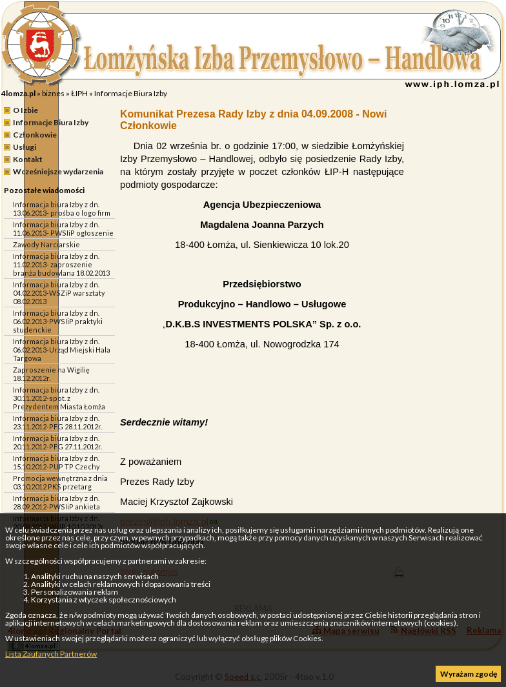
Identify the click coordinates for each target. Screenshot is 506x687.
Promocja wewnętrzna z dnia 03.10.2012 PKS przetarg (60, 482)
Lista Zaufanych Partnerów (51, 654)
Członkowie (35, 134)
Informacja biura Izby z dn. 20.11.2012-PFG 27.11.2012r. (57, 442)
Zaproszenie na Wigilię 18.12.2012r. (51, 373)
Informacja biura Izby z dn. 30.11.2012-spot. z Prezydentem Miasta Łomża (59, 398)
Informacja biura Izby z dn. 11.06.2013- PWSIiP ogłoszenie (63, 228)
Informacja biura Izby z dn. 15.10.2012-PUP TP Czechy (56, 462)
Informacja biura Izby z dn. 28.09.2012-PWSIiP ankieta (56, 502)
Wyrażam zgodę (468, 674)
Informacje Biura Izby (130, 93)
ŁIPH (79, 93)
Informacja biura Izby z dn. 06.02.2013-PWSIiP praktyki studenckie (58, 321)
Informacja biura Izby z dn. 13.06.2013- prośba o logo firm (61, 208)
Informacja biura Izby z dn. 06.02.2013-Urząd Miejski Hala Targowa (61, 349)
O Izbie (25, 110)
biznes (53, 93)
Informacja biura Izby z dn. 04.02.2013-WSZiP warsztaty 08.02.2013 (59, 292)
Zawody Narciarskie (46, 244)
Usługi (24, 147)
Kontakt (28, 159)
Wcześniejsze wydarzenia (58, 171)
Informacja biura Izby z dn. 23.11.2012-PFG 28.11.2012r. (57, 422)
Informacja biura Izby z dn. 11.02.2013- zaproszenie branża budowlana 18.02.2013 (61, 264)
